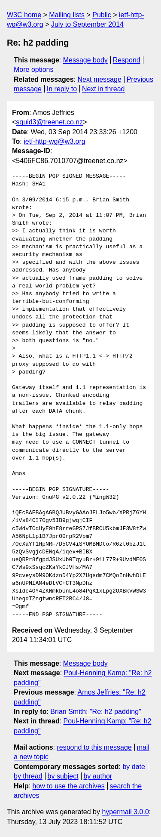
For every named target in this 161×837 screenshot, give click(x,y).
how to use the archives (69, 786)
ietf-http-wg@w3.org (54, 141)
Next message (100, 79)
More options (34, 69)
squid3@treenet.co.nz (49, 122)
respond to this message (94, 747)
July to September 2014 (87, 24)
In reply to (62, 89)
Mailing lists (67, 15)
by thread (28, 776)
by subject (63, 776)
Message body (85, 60)
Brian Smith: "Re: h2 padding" (95, 711)
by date (133, 766)
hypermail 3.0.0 (125, 811)
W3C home (24, 15)
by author (97, 776)
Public (101, 15)
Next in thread (103, 89)
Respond (126, 60)
